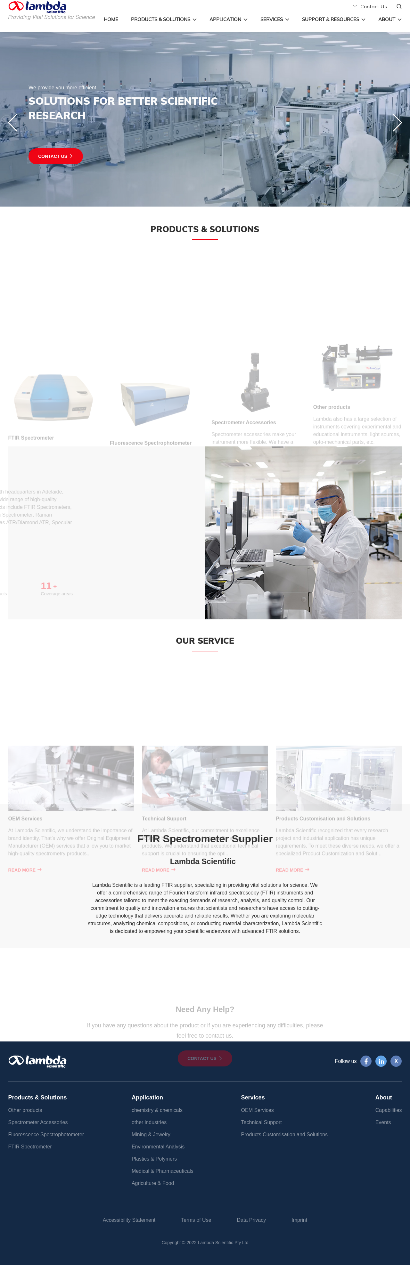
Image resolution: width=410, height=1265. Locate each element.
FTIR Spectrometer (30, 1146)
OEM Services (257, 1110)
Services (271, 19)
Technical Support (261, 1122)
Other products (25, 1110)
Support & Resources (330, 19)
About (386, 19)
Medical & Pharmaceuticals (162, 1171)
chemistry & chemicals (157, 1110)
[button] (397, 123)
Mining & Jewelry (151, 1134)
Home (111, 19)
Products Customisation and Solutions (284, 1134)
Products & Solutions (160, 19)
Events (383, 1122)
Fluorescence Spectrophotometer (46, 1134)
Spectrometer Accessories (38, 1122)
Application (225, 19)
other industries (149, 1122)
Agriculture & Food (153, 1183)
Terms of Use (196, 1220)
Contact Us (369, 6)
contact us (35, 156)
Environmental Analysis (158, 1146)
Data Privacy (251, 1220)
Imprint (299, 1220)
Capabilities (388, 1110)
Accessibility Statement (129, 1220)
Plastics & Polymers (154, 1159)
